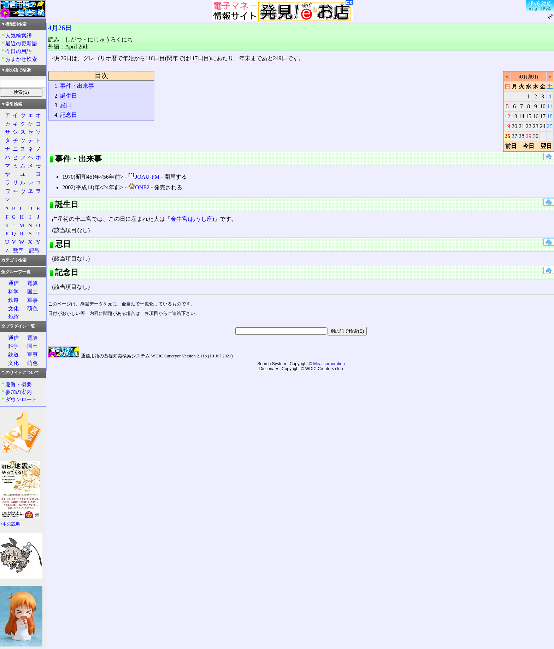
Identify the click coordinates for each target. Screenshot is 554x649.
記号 (34, 250)
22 (528, 126)
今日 (528, 146)
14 (521, 116)
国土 (32, 291)
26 (507, 136)
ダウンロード (21, 399)
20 (514, 126)
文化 (13, 308)
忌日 (65, 105)
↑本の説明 (10, 524)
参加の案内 (18, 392)
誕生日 (68, 96)
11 (549, 106)
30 (535, 136)
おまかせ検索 (21, 59)
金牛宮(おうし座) (192, 219)
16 (535, 116)
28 (521, 136)
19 (507, 126)
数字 (18, 250)
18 (550, 116)
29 (528, 136)
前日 (511, 146)
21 (521, 126)
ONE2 (138, 187)
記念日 (68, 115)
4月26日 (60, 27)
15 (528, 116)
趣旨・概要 (18, 384)
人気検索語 (18, 36)
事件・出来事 (77, 86)
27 (514, 136)
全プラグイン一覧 (18, 326)
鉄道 (13, 300)
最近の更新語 (21, 43)
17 (543, 116)
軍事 (32, 300)
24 (543, 126)
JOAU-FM (143, 177)
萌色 (32, 308)
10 (543, 106)
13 (514, 116)
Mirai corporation (329, 363)
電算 (32, 283)
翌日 (546, 146)
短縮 (13, 317)
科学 (13, 291)
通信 (13, 283)
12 (507, 116)
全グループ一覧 (16, 272)
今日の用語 (18, 51)
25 (550, 126)
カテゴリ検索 (13, 260)
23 (535, 126)
